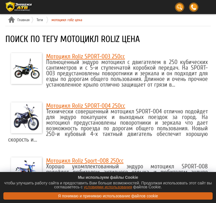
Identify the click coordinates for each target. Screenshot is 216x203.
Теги (40, 19)
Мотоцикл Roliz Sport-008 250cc (84, 160)
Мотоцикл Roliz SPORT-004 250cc (85, 105)
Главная (22, 19)
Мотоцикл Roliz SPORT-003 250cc (85, 56)
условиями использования (108, 187)
